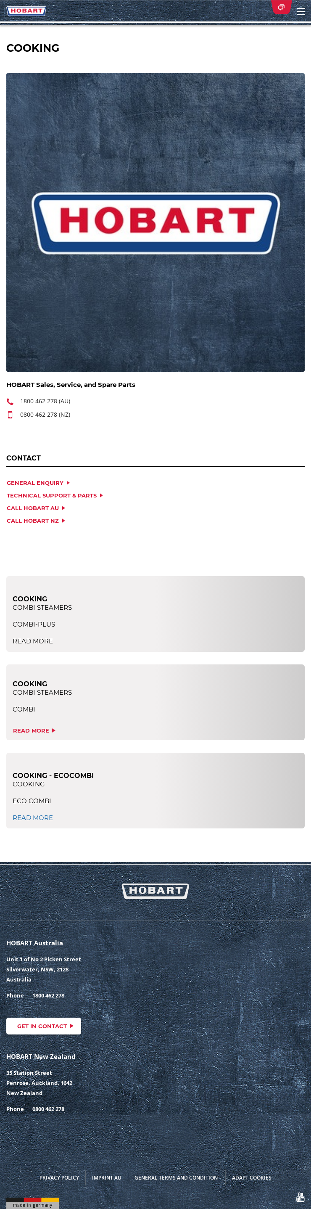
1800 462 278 (48, 995)
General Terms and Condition (176, 1177)
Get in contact (42, 1026)
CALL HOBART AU (33, 508)
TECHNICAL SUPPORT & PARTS (52, 495)
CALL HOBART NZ (33, 520)
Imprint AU (106, 1177)
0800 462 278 (48, 1109)
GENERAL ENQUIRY (35, 482)
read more (31, 730)
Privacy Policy (59, 1177)
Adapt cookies (251, 1177)
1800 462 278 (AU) (45, 401)
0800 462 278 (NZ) (45, 414)
